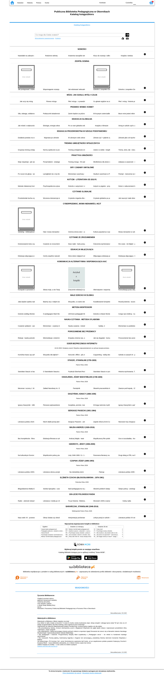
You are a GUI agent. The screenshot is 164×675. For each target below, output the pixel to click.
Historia (30, 3)
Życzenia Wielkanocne (46, 595)
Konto (47, 3)
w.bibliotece (71, 572)
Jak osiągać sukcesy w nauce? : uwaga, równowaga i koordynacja (113, 536)
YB (117, 2)
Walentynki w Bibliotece (46, 618)
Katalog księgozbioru (82, 25)
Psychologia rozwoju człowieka (104, 531)
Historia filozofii (45, 533)
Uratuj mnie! (100, 529)
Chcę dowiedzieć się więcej (72, 673)
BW (112, 2)
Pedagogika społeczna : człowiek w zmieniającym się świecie (56, 531)
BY (122, 2)
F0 (135, 2)
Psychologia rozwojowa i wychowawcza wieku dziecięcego (56, 534)
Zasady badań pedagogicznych (49, 529)
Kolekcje (58, 38)
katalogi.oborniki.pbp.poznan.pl (47, 646)
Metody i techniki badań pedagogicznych (51, 536)
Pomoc (38, 3)
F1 (138, 2)
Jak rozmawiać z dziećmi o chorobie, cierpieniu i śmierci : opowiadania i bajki (88, 534)
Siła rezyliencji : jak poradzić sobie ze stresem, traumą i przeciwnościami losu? (116, 533)
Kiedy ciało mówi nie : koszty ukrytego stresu (80, 536)
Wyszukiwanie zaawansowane (44, 38)
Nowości (20, 3)
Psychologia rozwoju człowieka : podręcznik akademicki (83, 533)
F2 (144, 2)
